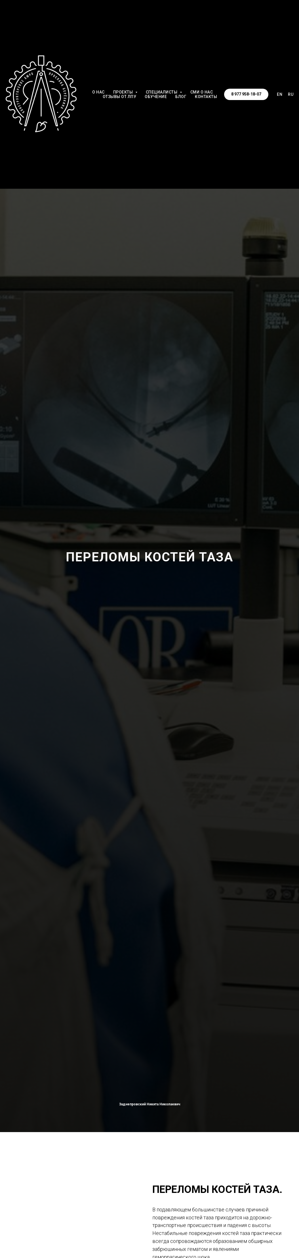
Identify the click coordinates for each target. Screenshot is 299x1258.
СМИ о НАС (201, 92)
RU (290, 94)
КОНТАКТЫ (206, 96)
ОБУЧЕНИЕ (156, 96)
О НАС (98, 92)
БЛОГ (180, 96)
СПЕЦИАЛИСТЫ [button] (162, 92)
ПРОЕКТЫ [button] (123, 92)
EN (279, 94)
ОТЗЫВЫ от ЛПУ (119, 96)
